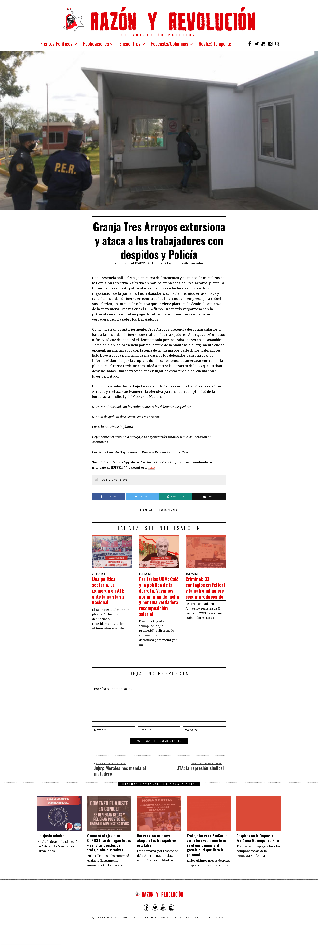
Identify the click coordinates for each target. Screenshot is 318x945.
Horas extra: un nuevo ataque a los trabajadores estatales (156, 846)
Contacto (128, 923)
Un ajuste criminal (51, 841)
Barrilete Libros (155, 923)
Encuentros (129, 43)
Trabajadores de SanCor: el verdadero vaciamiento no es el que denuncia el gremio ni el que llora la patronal (207, 851)
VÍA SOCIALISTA (214, 923)
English (192, 923)
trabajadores (168, 509)
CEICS (177, 923)
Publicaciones (96, 43)
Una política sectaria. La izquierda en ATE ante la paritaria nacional (109, 590)
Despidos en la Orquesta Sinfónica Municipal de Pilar (258, 844)
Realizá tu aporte (215, 43)
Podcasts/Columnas (169, 43)
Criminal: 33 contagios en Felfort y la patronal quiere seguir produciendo (202, 593)
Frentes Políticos (56, 43)
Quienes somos (104, 923)
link (151, 467)
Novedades (195, 263)
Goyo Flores (175, 263)
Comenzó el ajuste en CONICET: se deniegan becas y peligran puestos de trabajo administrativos (109, 848)
